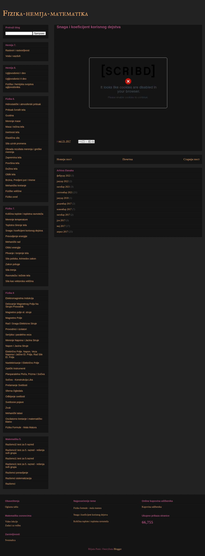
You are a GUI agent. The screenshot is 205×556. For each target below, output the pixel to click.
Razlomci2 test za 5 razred (19, 444)
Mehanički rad (12, 242)
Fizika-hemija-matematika (45, 13)
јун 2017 (61, 220)
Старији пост (191, 159)
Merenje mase (13, 121)
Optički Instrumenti (15, 368)
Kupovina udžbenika (152, 507)
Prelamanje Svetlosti (16, 385)
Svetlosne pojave (14, 402)
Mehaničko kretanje (15, 185)
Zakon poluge (12, 264)
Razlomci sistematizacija (18, 478)
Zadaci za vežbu (13, 525)
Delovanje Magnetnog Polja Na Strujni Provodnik (21, 305)
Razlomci (10, 483)
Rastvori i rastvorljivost (17, 50)
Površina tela (12, 163)
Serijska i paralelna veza (18, 334)
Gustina (9, 115)
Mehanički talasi (14, 413)
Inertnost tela (12, 132)
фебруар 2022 (63, 175)
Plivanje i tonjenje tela (17, 253)
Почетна (127, 159)
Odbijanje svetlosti (15, 396)
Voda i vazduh (12, 56)
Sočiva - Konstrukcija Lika (19, 379)
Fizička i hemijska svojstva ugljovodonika (19, 85)
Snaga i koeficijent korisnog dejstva (24, 230)
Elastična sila (12, 137)
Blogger (117, 549)
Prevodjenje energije (16, 236)
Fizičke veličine (13, 191)
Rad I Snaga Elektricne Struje (21, 323)
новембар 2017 (64, 209)
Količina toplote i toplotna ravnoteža (24, 213)
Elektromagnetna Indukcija (19, 298)
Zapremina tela (13, 157)
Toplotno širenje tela (16, 225)
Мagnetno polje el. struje (18, 312)
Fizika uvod (11, 196)
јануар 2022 (63, 181)
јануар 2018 (63, 198)
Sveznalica (10, 540)
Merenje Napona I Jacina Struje (22, 340)
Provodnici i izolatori (16, 329)
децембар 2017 (64, 203)
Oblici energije (13, 247)
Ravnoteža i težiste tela (17, 275)
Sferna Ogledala (14, 390)
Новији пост (64, 159)
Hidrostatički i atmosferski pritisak (23, 104)
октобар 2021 (63, 187)
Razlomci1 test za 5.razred (19, 458)
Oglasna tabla (11, 507)
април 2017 (62, 231)
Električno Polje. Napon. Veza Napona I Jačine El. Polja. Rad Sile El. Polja (24, 354)
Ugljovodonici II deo (15, 78)
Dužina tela (11, 168)
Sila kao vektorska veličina (19, 281)
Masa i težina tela (14, 126)
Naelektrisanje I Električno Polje (22, 362)
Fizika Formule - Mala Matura (21, 427)
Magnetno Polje (13, 318)
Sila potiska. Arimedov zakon (20, 258)
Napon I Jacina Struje (16, 346)
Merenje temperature (16, 219)
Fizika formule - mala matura (87, 508)
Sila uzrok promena (15, 143)
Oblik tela (10, 174)
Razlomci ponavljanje (16, 472)
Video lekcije (11, 521)
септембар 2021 (65, 192)
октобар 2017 (63, 215)
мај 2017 (61, 226)
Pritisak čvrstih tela (15, 109)
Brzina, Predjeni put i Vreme (20, 180)
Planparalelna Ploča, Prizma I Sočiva (25, 374)
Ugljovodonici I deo (15, 73)
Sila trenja (10, 270)
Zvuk (8, 407)
